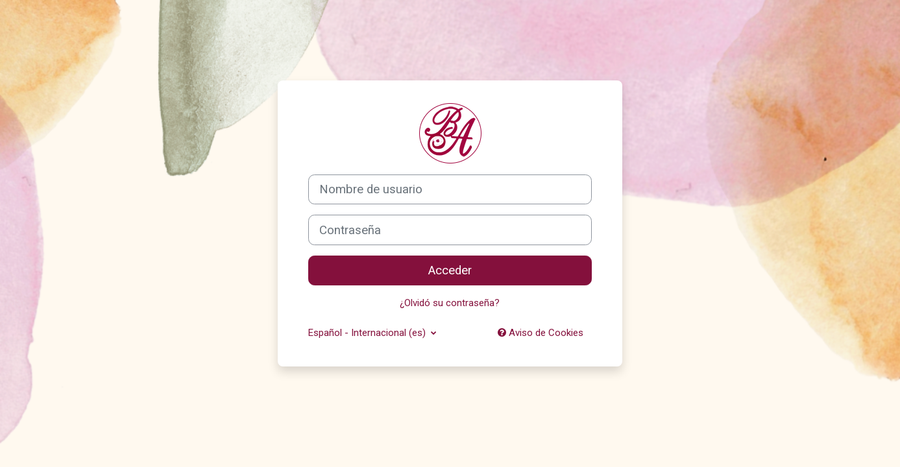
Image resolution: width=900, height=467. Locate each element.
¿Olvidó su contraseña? (450, 303)
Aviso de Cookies (540, 333)
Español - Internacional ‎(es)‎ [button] (368, 333)
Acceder (450, 270)
